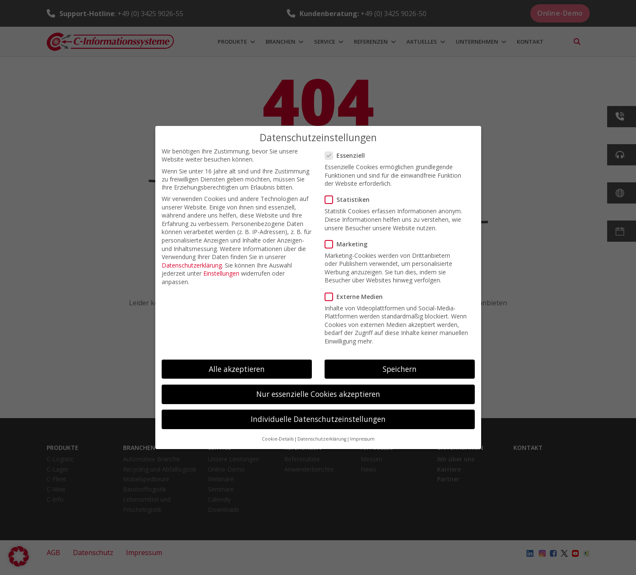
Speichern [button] (400, 369)
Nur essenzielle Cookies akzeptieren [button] (318, 394)
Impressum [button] (362, 439)
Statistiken (350, 199)
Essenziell (347, 155)
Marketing (349, 244)
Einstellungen (221, 273)
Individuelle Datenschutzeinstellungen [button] (318, 419)
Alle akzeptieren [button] (237, 369)
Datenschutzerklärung (192, 265)
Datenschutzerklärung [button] (321, 439)
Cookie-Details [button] (278, 439)
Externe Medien (356, 297)
